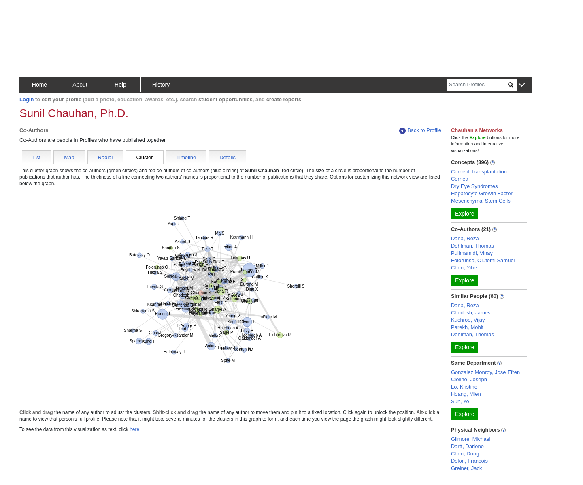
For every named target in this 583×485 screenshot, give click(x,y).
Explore (464, 213)
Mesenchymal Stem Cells (481, 201)
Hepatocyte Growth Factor (482, 193)
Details (227, 157)
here (134, 429)
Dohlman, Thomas (472, 246)
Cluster (144, 157)
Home (39, 84)
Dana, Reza (465, 238)
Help (120, 84)
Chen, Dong (465, 454)
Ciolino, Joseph (469, 379)
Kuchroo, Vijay (468, 320)
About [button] (79, 84)
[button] (522, 85)
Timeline (186, 157)
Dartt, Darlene (467, 446)
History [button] (161, 84)
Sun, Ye (460, 401)
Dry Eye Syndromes (474, 186)
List (36, 157)
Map (69, 157)
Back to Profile (420, 130)
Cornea (459, 179)
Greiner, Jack (466, 468)
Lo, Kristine (464, 387)
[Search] (477, 85)
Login (26, 99)
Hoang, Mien (466, 394)
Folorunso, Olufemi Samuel (483, 260)
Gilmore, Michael (471, 439)
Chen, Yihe (464, 268)
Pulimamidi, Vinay (472, 253)
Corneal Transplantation (479, 172)
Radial (105, 157)
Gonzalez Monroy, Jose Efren (485, 372)
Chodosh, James (471, 313)
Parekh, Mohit (467, 327)
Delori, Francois (469, 461)
